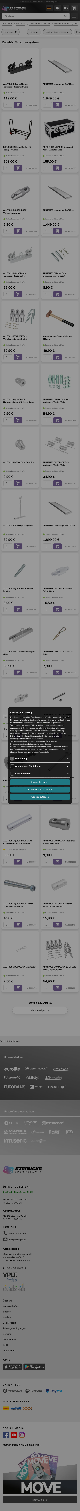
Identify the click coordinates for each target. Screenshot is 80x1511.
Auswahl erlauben (40, 782)
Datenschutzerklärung (19, 744)
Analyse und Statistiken (27, 766)
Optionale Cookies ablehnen (40, 789)
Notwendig (21, 758)
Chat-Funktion (23, 773)
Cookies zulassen (40, 796)
